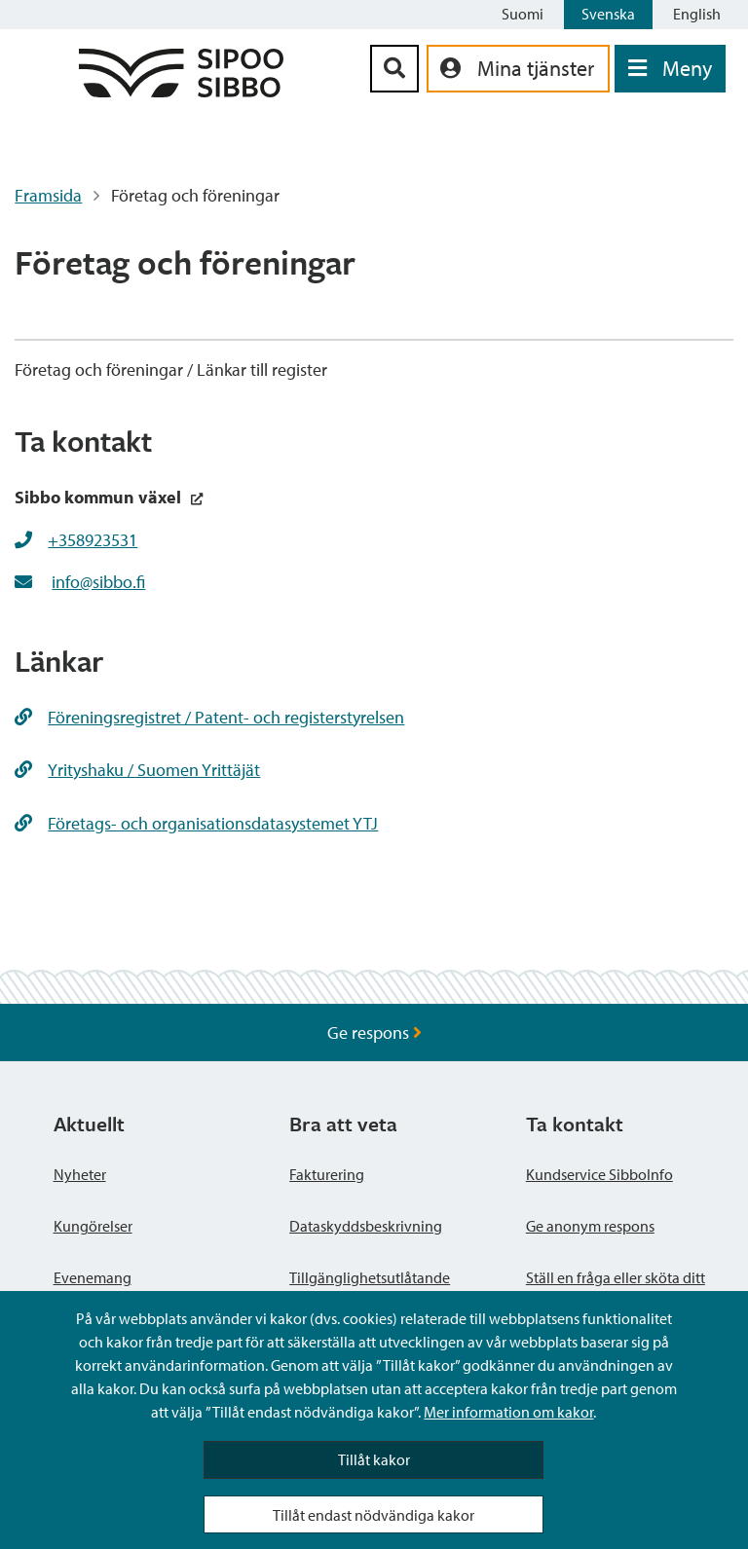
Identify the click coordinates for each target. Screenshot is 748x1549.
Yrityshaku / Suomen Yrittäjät (137, 769)
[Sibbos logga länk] (181, 91)
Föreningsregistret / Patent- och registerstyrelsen (209, 717)
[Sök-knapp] (394, 68)
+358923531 (92, 540)
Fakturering (326, 1174)
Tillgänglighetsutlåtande (369, 1277)
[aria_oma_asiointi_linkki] (518, 68)
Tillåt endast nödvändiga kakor (373, 1515)
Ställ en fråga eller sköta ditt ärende (615, 1289)
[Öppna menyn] (670, 68)
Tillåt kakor (374, 1459)
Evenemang (92, 1277)
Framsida (48, 195)
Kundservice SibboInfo (599, 1174)
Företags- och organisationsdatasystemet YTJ (196, 823)
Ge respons (374, 1032)
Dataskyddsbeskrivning (365, 1226)
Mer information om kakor (508, 1411)
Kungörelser (93, 1226)
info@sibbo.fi (98, 582)
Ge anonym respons (590, 1226)
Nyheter (80, 1174)
